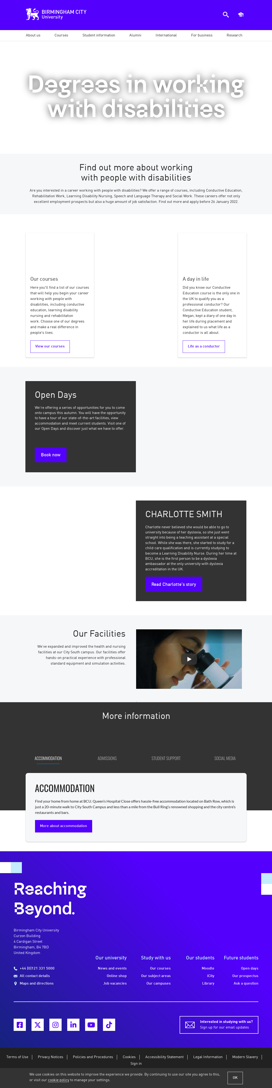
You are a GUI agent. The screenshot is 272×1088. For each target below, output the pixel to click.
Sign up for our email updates (226, 1028)
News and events (112, 973)
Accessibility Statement (164, 1061)
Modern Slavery (245, 1061)
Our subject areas (156, 980)
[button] (33, 35)
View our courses (50, 346)
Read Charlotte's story (173, 584)
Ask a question (246, 988)
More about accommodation (63, 830)
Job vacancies (115, 988)
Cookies (129, 1061)
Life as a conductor (204, 346)
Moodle (208, 973)
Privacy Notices (50, 1061)
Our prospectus (245, 980)
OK (235, 1078)
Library (208, 988)
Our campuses (158, 988)
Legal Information (208, 1061)
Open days (249, 973)
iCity (210, 980)
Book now (50, 455)
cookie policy (58, 1080)
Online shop (117, 980)
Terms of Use (17, 1061)
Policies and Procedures (93, 1061)
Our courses (160, 973)
